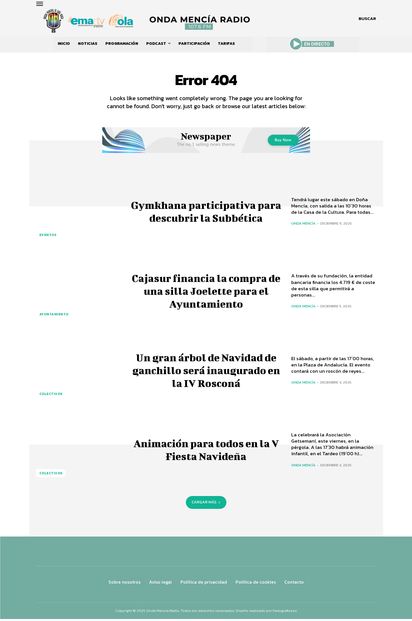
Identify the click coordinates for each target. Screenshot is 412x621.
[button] (367, 18)
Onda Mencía (303, 225)
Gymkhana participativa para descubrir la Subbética (206, 212)
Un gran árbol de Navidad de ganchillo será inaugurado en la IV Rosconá (206, 371)
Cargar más (206, 504)
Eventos (48, 236)
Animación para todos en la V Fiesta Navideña (206, 451)
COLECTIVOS (51, 395)
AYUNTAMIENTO (54, 316)
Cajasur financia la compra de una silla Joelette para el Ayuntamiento (206, 291)
